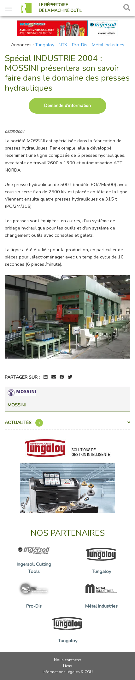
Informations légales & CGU (68, 671)
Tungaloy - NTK (51, 45)
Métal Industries (108, 45)
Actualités (67, 423)
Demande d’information (67, 106)
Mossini (17, 405)
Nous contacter (67, 659)
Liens (67, 665)
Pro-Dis (79, 45)
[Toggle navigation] (8, 8)
